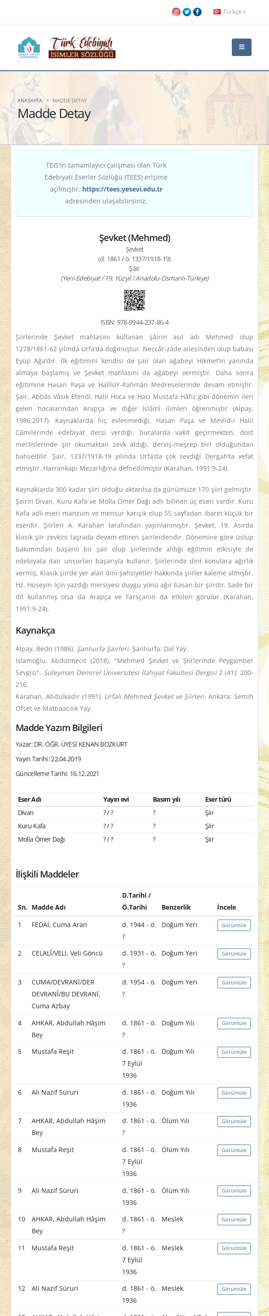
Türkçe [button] (229, 12)
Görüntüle (234, 925)
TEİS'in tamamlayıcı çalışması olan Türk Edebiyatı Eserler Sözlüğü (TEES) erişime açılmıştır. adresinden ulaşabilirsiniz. (106, 183)
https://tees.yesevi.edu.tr (122, 189)
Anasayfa (29, 100)
